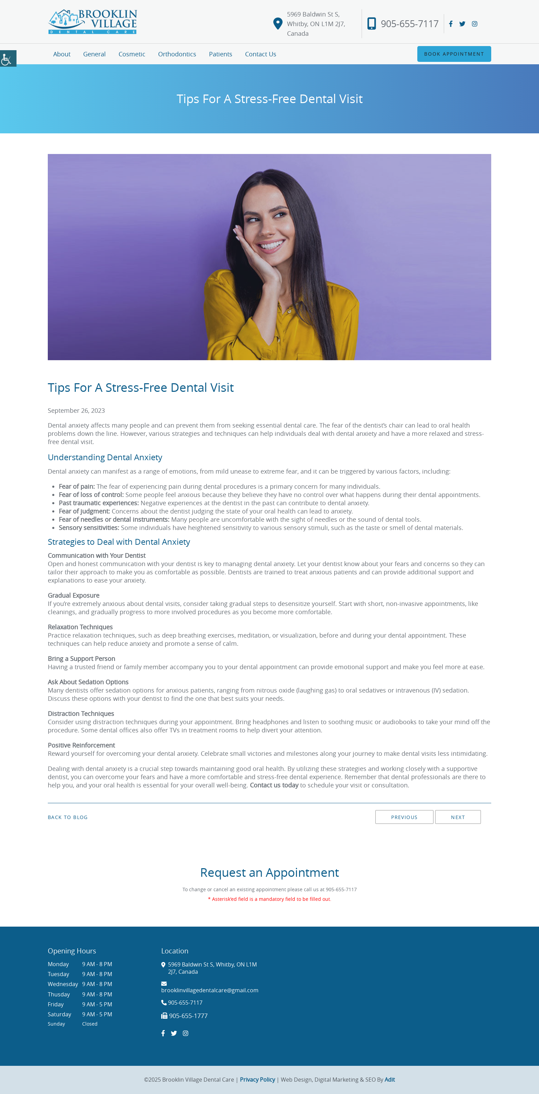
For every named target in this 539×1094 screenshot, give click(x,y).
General (94, 54)
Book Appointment (454, 54)
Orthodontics (177, 54)
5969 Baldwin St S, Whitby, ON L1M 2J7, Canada (309, 23)
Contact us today (274, 785)
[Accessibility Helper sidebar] (8, 58)
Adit (390, 1079)
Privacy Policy (257, 1079)
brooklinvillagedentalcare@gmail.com (209, 987)
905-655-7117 (403, 24)
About (61, 54)
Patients (220, 54)
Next (458, 817)
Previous (404, 817)
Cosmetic (132, 54)
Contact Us (260, 54)
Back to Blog (68, 817)
